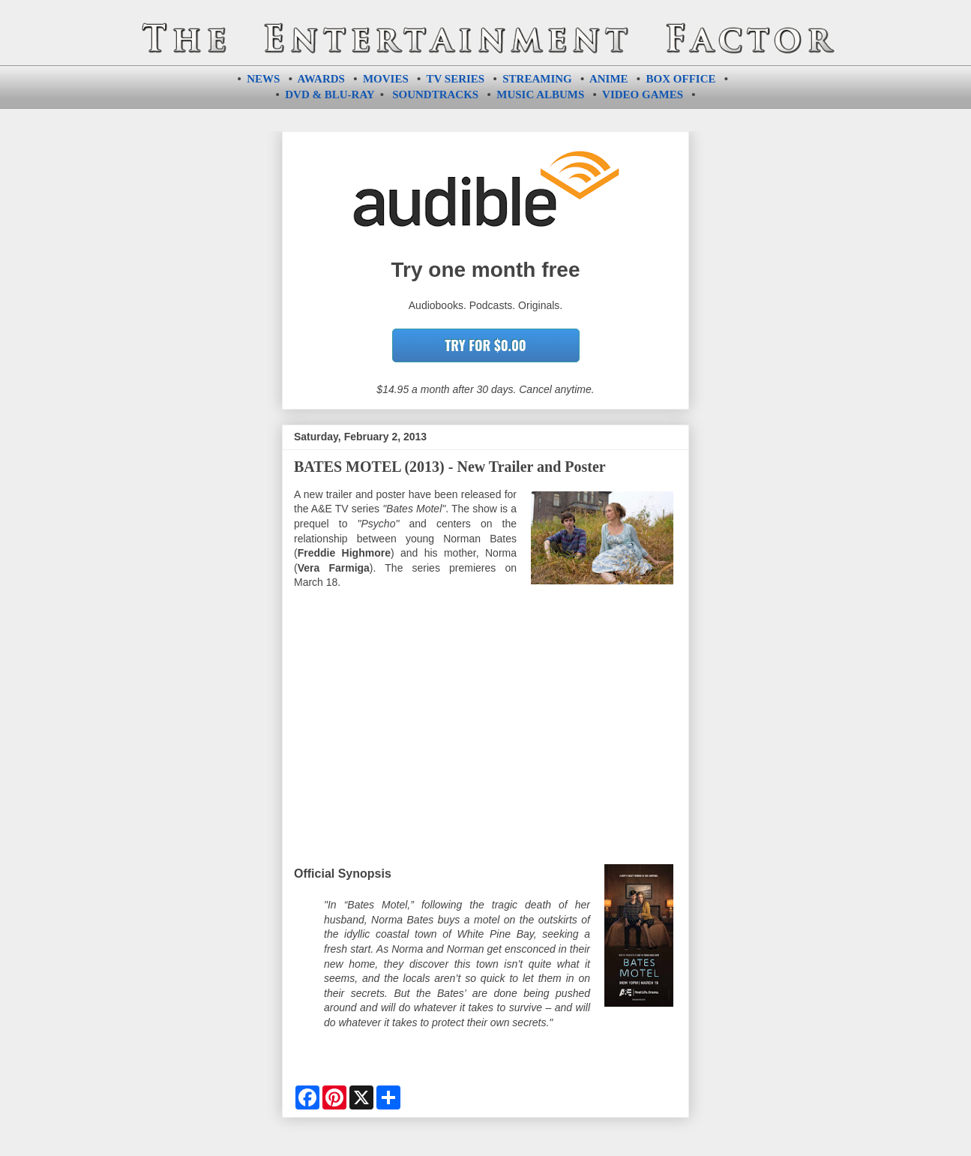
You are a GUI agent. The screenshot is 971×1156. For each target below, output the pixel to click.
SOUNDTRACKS (435, 95)
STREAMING (537, 79)
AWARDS (321, 79)
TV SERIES (456, 79)
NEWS (263, 79)
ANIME (608, 79)
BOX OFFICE (681, 79)
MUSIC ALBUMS (540, 95)
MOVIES (386, 79)
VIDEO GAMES (642, 95)
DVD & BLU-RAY (329, 95)
